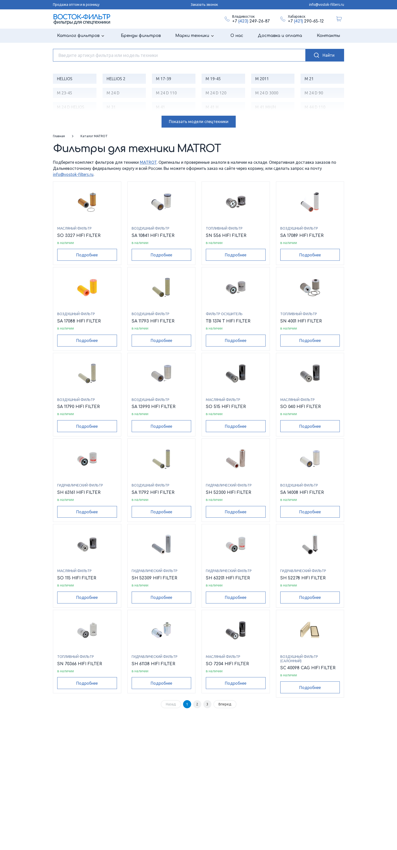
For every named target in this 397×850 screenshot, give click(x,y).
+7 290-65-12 (306, 21)
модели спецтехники (198, 121)
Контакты (328, 35)
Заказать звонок (204, 5)
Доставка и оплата (280, 35)
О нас (236, 35)
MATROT (148, 162)
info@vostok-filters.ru (326, 5)
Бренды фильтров (141, 35)
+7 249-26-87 (251, 21)
